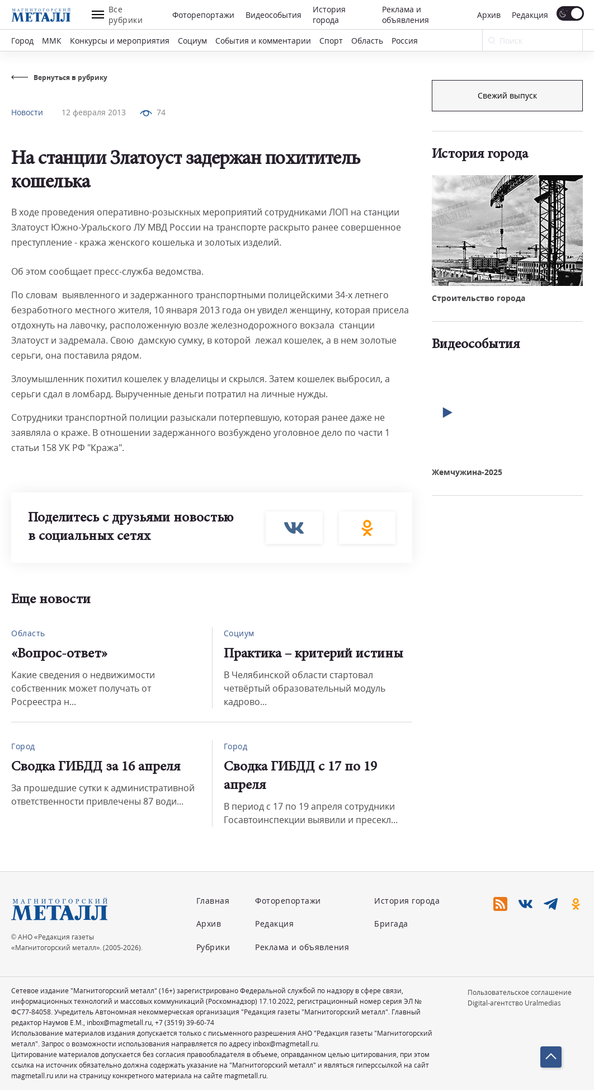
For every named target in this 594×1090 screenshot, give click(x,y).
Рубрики (213, 947)
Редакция (530, 15)
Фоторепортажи (203, 15)
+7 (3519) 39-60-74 (184, 1022)
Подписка (507, 95)
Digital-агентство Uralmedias (514, 1003)
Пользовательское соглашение (520, 992)
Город (22, 40)
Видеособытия (273, 15)
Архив (489, 15)
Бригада (391, 923)
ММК (52, 40)
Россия (405, 40)
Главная (213, 900)
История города (329, 14)
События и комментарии (263, 40)
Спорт (331, 40)
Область (367, 40)
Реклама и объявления (405, 14)
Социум (192, 40)
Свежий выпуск (507, 266)
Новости (27, 112)
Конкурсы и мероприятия (119, 40)
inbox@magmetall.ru (119, 1022)
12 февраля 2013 (94, 112)
